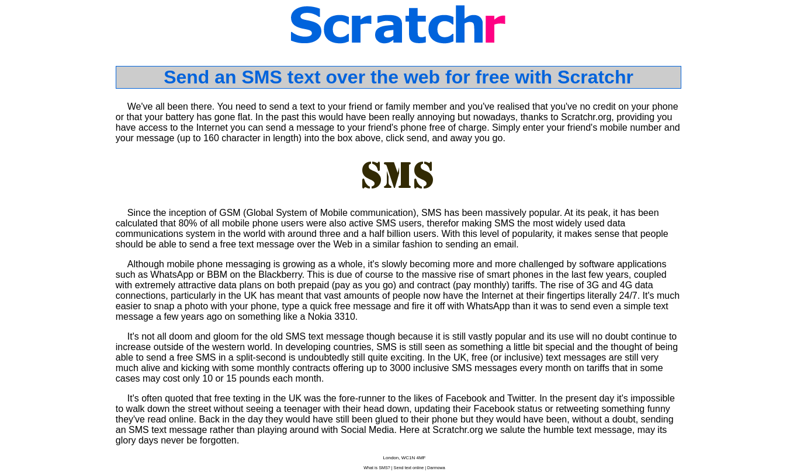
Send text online (409, 467)
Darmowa (436, 467)
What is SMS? (376, 467)
